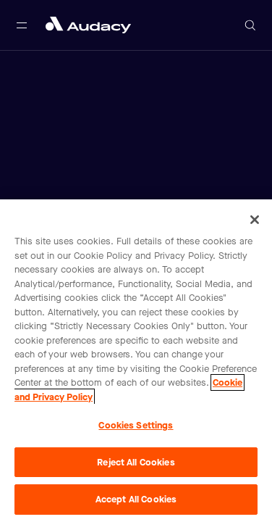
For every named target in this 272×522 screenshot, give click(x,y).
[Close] (255, 220)
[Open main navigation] (21, 25)
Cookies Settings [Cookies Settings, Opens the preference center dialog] (135, 425)
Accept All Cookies (136, 499)
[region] (136, 360)
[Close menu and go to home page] (88, 25)
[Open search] (250, 25)
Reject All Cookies (135, 462)
